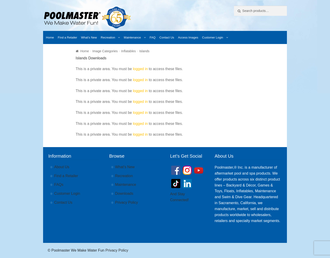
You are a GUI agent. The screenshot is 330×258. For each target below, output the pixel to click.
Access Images (188, 37)
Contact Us (167, 37)
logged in (140, 69)
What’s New (89, 37)
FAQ (153, 37)
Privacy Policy (126, 202)
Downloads (124, 193)
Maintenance (132, 37)
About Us (61, 167)
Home (50, 37)
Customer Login (212, 37)
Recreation (108, 37)
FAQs (58, 185)
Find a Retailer (67, 37)
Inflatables (128, 51)
